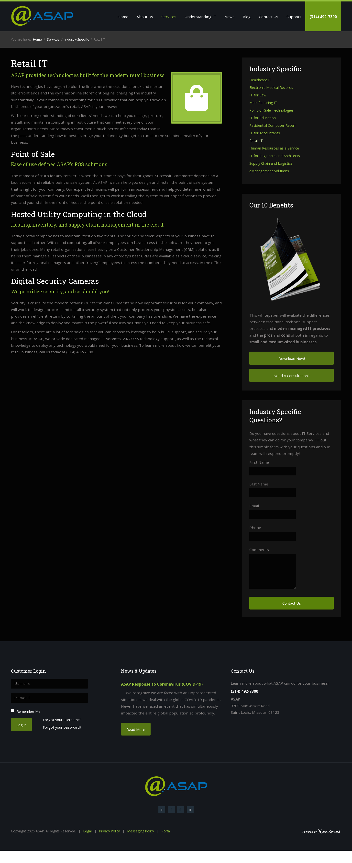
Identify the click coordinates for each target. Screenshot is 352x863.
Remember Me (28, 711)
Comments (259, 549)
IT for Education (262, 118)
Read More (135, 729)
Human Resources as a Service (274, 148)
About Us (145, 16)
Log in (21, 724)
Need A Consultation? (291, 375)
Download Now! (291, 358)
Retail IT (256, 141)
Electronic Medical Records (271, 88)
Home (123, 16)
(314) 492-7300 (323, 16)
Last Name (258, 484)
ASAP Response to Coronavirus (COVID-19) (162, 684)
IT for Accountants (264, 133)
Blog (247, 16)
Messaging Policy (140, 831)
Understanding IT (200, 16)
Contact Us (268, 16)
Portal (166, 831)
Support (293, 16)
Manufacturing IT (263, 103)
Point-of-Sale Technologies (271, 110)
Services (168, 16)
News (229, 16)
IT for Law (257, 95)
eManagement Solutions (269, 171)
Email (254, 505)
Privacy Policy (109, 831)
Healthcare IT (260, 80)
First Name (259, 462)
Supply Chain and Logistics (270, 163)
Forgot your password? (62, 727)
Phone (255, 527)
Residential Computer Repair (272, 126)
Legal (87, 831)
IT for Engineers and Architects (274, 156)
